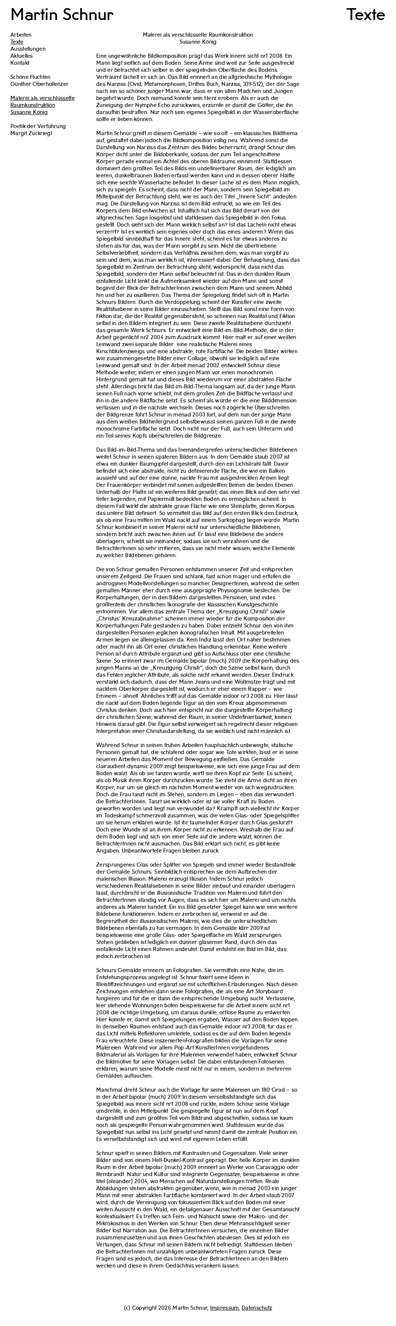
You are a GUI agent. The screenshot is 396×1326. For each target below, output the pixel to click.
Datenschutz (257, 1308)
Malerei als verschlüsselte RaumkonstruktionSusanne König (42, 105)
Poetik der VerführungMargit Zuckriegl (38, 130)
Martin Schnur (62, 15)
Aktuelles (21, 56)
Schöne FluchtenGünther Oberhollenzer (39, 81)
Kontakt (19, 63)
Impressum (224, 1308)
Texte (366, 15)
